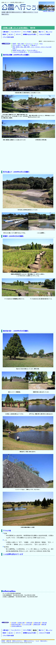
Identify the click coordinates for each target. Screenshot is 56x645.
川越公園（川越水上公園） (49, 11)
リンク (36, 12)
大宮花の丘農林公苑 (16, 626)
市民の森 (44, 622)
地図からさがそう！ (28, 12)
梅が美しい (34, 45)
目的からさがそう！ (16, 12)
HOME (3, 12)
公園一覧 (8, 12)
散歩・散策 (21, 43)
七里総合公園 (37, 622)
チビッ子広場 (27, 31)
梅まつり (41, 31)
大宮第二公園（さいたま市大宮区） (15, 28)
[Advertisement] (28, 21)
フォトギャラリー (16, 31)
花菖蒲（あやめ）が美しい (19, 50)
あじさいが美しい (32, 50)
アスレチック (29, 43)
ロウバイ (18, 34)
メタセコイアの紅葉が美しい (19, 52)
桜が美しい (26, 45)
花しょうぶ (49, 31)
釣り (41, 43)
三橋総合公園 (36, 624)
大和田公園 (29, 622)
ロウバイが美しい (17, 45)
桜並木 (4, 34)
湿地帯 (14, 43)
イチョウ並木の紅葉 (8, 37)
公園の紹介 (6, 31)
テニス (36, 43)
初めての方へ (5, 14)
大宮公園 (13, 622)
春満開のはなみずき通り (29, 34)
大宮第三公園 (21, 622)
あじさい (11, 34)
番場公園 (44, 624)
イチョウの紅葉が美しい (35, 52)
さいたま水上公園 (26, 624)
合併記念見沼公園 (15, 624)
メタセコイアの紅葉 (44, 34)
